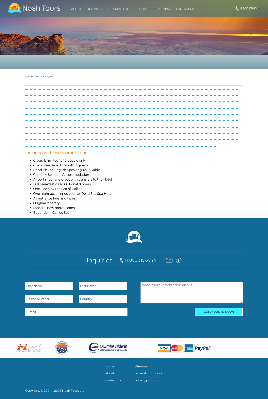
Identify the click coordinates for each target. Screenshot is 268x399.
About (76, 9)
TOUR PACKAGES (97, 9)
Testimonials (161, 9)
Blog (143, 9)
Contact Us (185, 9)
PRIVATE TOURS (124, 9)
